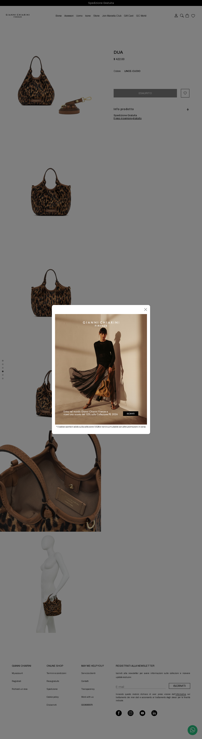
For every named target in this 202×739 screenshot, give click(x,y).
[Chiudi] (146, 309)
